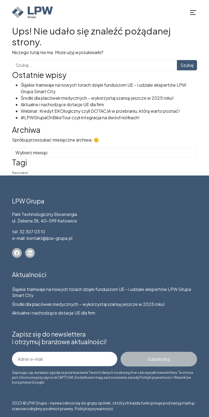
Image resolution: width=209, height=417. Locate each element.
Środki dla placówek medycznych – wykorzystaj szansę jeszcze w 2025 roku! (97, 98)
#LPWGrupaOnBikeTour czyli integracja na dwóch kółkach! (80, 117)
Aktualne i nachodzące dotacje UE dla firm (62, 104)
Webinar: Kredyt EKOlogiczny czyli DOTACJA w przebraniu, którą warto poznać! (100, 111)
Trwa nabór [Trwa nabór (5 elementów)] (20, 172)
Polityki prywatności (156, 377)
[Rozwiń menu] (193, 12)
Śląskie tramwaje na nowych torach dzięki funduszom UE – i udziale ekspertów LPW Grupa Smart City (101, 292)
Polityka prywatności (94, 408)
